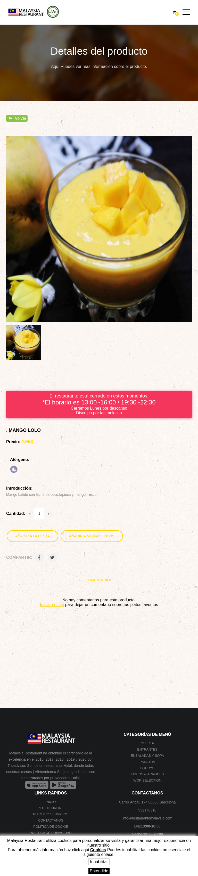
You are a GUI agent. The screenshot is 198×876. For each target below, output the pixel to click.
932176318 (147, 810)
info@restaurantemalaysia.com (147, 818)
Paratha (147, 762)
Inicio (51, 802)
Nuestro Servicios (51, 814)
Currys (147, 768)
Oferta (147, 743)
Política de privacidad (50, 833)
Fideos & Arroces (147, 774)
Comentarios (99, 580)
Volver (17, 118)
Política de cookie (50, 827)
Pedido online (51, 808)
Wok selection (147, 780)
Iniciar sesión (52, 604)
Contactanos (50, 820)
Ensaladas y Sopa (147, 756)
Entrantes (147, 749)
